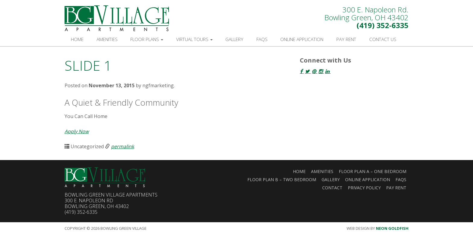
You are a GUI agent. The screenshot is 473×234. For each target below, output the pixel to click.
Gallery (234, 39)
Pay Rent (346, 39)
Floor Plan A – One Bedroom (372, 171)
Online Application (301, 39)
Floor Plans (146, 39)
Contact (332, 188)
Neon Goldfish (392, 228)
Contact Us (382, 39)
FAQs (262, 39)
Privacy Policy (364, 188)
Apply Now (77, 131)
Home (77, 39)
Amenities (107, 39)
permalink (122, 146)
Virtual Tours (194, 39)
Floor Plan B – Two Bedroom (281, 179)
